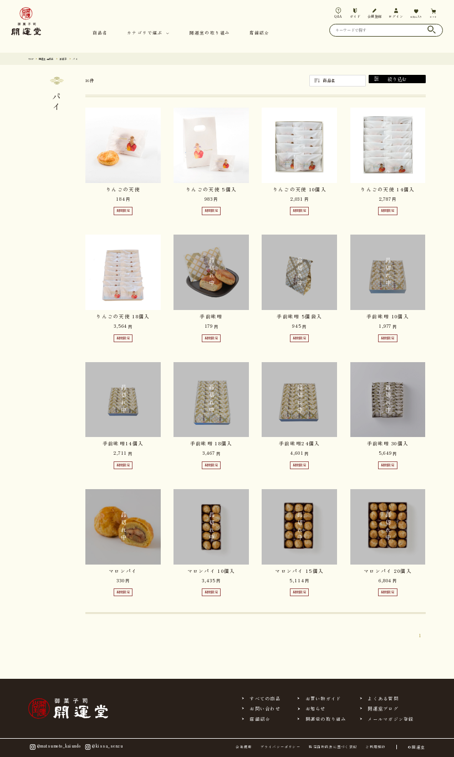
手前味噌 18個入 (211, 443)
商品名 (100, 33)
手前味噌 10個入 (387, 316)
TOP (32, 58)
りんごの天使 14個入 (387, 189)
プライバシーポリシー (280, 747)
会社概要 (244, 747)
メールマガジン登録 (391, 719)
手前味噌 (211, 316)
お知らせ (315, 708)
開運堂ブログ (383, 708)
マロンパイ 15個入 (299, 571)
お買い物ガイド (323, 698)
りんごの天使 (123, 189)
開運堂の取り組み (210, 33)
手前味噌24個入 (299, 443)
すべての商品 (264, 698)
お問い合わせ (264, 708)
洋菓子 (75, 58)
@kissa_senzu (103, 747)
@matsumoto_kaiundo (54, 747)
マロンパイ (123, 571)
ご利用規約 (375, 747)
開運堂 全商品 (53, 58)
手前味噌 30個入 (388, 443)
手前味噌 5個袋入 (299, 316)
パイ (90, 58)
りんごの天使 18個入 (123, 316)
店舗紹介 (259, 33)
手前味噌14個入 (123, 443)
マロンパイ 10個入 (211, 571)
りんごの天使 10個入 (300, 189)
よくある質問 (383, 698)
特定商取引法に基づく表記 (333, 747)
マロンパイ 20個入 (388, 571)
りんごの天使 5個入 (211, 189)
